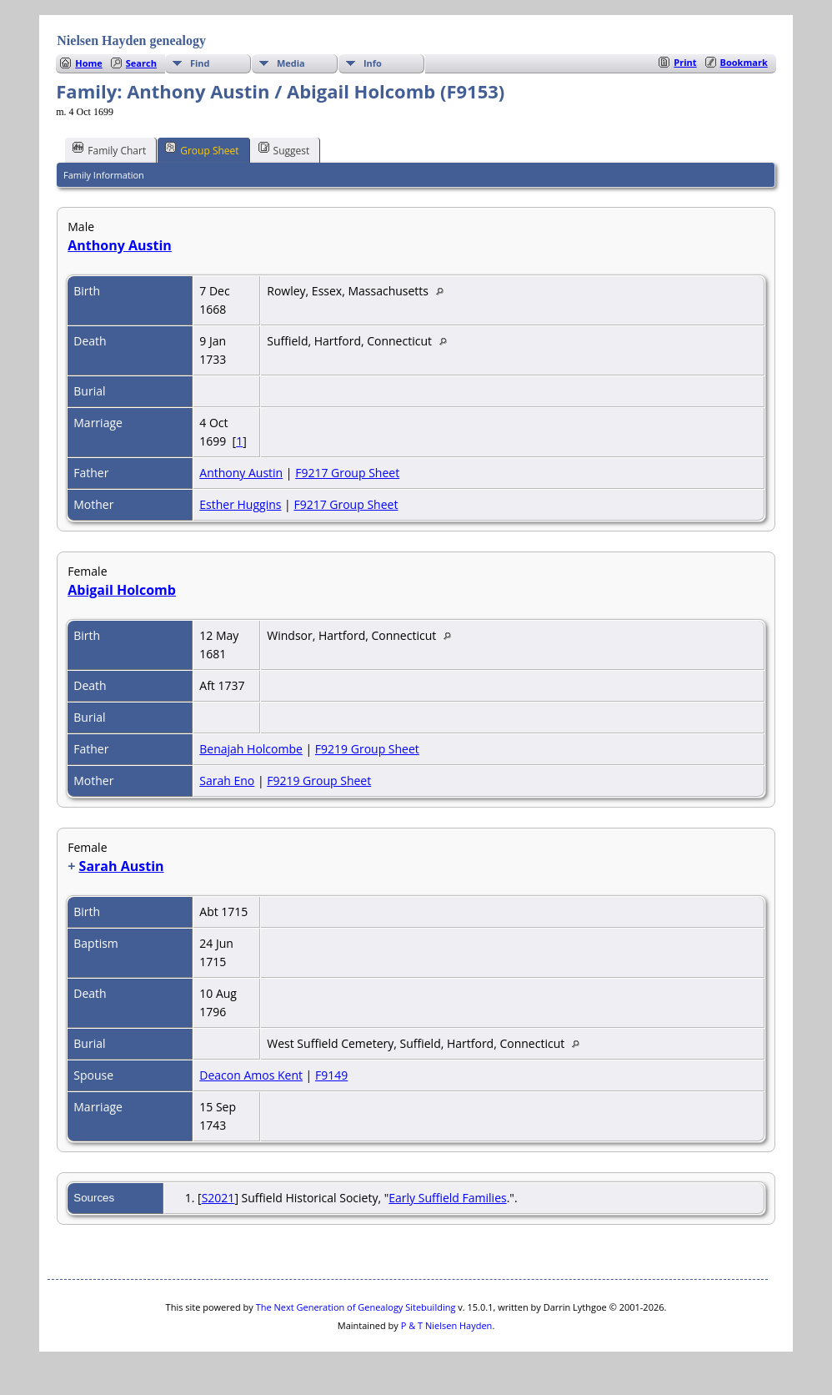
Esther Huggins (240, 504)
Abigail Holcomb (122, 590)
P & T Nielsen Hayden (447, 1325)
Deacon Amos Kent (251, 1075)
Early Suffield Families (447, 1198)
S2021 (218, 1198)
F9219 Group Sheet (367, 749)
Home (89, 63)
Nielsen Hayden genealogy (131, 40)
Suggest (284, 149)
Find (200, 63)
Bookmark (744, 62)
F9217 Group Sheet (347, 473)
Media (291, 63)
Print (685, 62)
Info (372, 63)
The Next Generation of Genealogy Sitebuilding (356, 1307)
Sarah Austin (121, 866)
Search (141, 63)
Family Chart (109, 149)
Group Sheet (201, 149)
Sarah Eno (226, 780)
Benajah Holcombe (251, 749)
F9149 (331, 1075)
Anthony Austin (120, 245)
